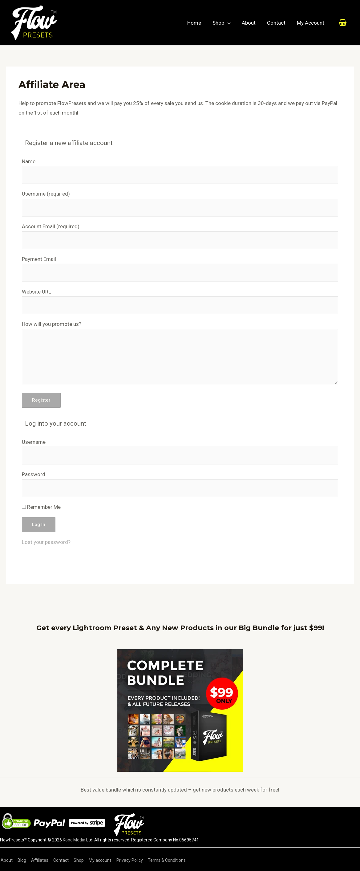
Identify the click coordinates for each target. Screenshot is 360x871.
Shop (221, 23)
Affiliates (38, 860)
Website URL (36, 292)
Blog (20, 860)
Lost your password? (46, 542)
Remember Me (41, 507)
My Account (311, 23)
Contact (277, 23)
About (251, 23)
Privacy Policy (125, 860)
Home (198, 23)
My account (96, 860)
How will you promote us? (51, 324)
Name (28, 161)
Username (46, 194)
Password (33, 474)
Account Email (50, 226)
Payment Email (39, 259)
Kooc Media (74, 839)
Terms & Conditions (161, 860)
